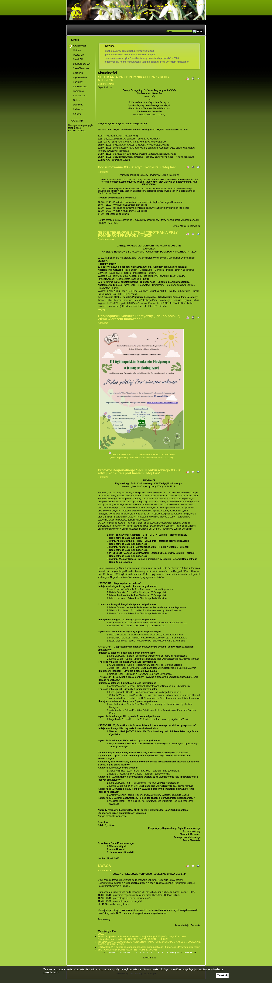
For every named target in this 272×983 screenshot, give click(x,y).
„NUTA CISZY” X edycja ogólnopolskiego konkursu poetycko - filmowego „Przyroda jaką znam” (149, 947)
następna (174, 952)
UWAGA (104, 866)
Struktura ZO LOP (82, 64)
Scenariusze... (80, 95)
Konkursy (78, 82)
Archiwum (78, 109)
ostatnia (188, 952)
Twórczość (78, 91)
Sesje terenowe (81, 68)
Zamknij (222, 975)
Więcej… (102, 309)
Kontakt (77, 113)
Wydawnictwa (80, 77)
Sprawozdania (80, 86)
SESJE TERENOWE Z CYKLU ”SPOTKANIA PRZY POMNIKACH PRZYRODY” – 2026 (142, 58)
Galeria (76, 100)
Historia (77, 50)
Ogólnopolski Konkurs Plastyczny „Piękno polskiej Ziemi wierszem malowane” (147, 61)
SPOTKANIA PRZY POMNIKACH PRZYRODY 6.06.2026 (130, 51)
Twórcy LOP (79, 54)
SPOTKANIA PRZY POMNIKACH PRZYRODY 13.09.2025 (127, 949)
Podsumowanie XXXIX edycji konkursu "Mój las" (130, 54)
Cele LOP (78, 59)
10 (166, 952)
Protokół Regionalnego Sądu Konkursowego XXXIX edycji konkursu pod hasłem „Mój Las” (139, 471)
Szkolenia (78, 73)
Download (78, 104)
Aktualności (79, 45)
